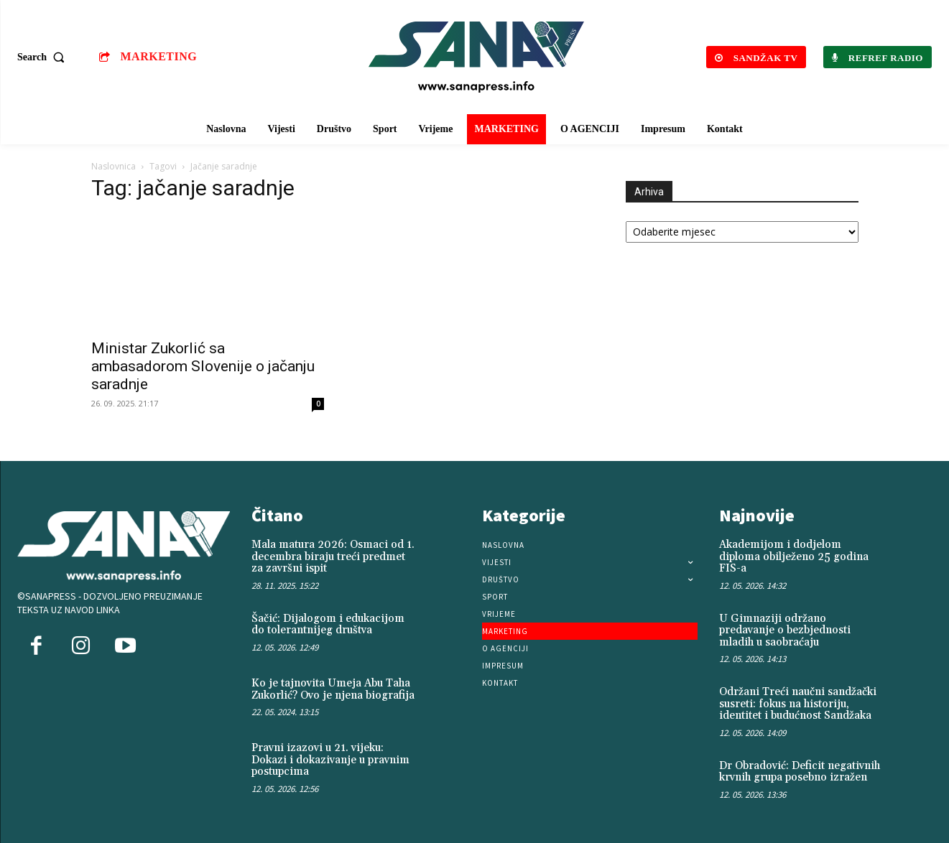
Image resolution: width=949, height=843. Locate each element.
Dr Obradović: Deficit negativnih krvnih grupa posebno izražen (799, 772)
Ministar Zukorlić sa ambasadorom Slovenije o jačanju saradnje (203, 366)
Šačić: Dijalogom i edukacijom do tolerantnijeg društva (327, 625)
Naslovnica (113, 166)
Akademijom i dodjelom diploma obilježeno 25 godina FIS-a (794, 556)
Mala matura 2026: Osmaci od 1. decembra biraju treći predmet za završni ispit (333, 556)
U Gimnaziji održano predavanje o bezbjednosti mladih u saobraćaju (785, 630)
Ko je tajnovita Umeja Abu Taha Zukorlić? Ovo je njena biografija (333, 689)
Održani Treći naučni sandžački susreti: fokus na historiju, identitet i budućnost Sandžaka (797, 703)
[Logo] (476, 57)
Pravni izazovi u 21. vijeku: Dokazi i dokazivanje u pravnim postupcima (330, 759)
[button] (44, 57)
